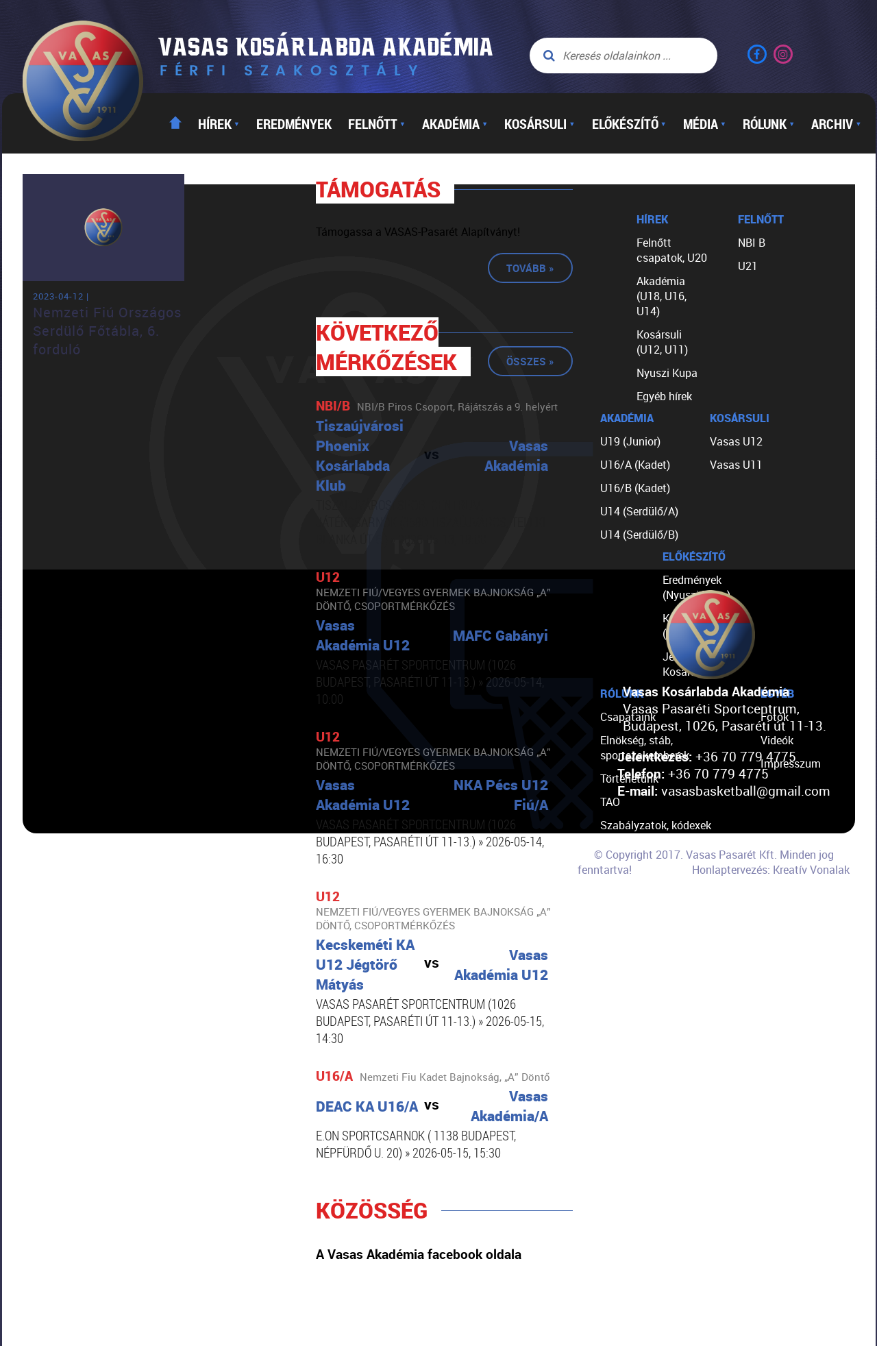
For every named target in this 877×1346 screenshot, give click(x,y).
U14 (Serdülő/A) (639, 511)
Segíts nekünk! (635, 895)
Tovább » (530, 268)
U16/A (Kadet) (635, 464)
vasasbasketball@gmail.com (745, 790)
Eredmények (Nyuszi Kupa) (696, 587)
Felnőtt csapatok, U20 (672, 250)
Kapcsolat (625, 918)
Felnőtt (377, 123)
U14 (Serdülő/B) (639, 534)
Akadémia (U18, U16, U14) (662, 296)
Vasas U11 (736, 464)
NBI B (751, 242)
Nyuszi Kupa (667, 372)
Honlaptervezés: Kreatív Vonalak (771, 869)
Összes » (530, 361)
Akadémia (455, 123)
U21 (748, 265)
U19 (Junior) (630, 441)
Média (704, 123)
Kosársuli (539, 123)
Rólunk (769, 123)
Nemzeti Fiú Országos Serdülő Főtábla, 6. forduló (107, 330)
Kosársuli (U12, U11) (662, 342)
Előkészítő (629, 123)
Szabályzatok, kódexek (655, 825)
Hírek (219, 123)
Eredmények (294, 123)
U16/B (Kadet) (635, 487)
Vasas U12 (736, 441)
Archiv (836, 123)
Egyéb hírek (664, 396)
